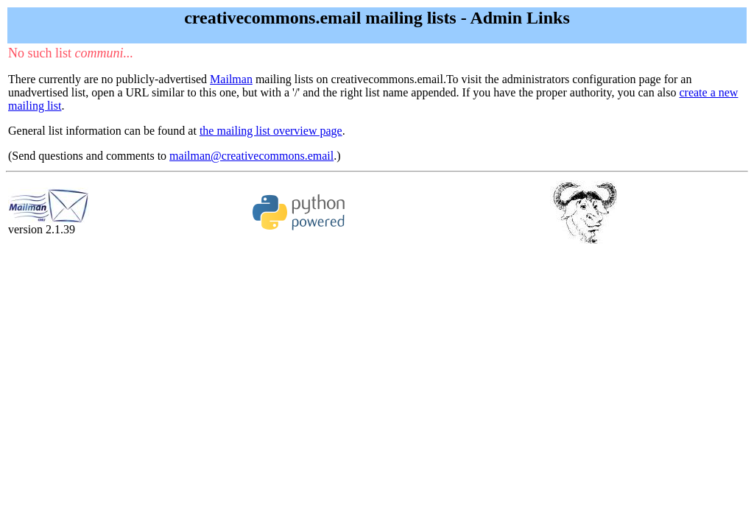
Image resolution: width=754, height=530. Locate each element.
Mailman (231, 79)
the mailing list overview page (271, 130)
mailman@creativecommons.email (251, 155)
